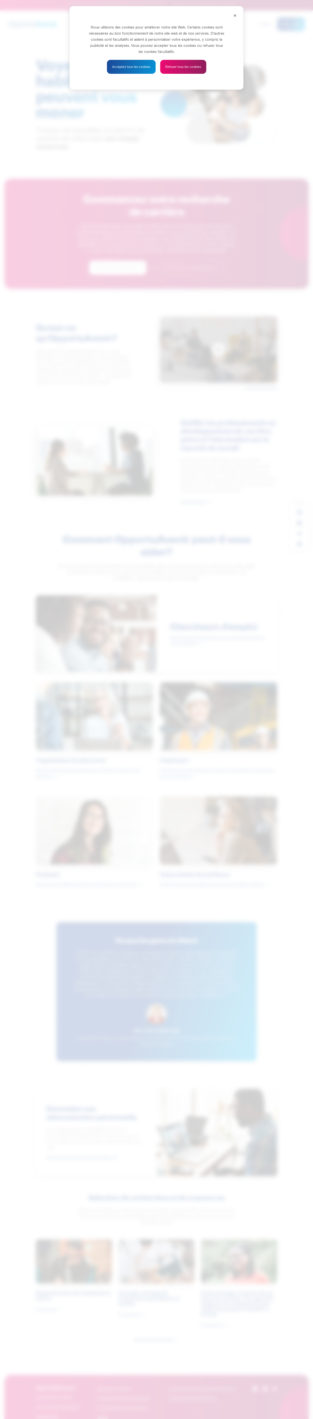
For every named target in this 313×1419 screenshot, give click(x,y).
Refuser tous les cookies (183, 67)
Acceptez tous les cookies (131, 67)
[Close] (235, 15)
